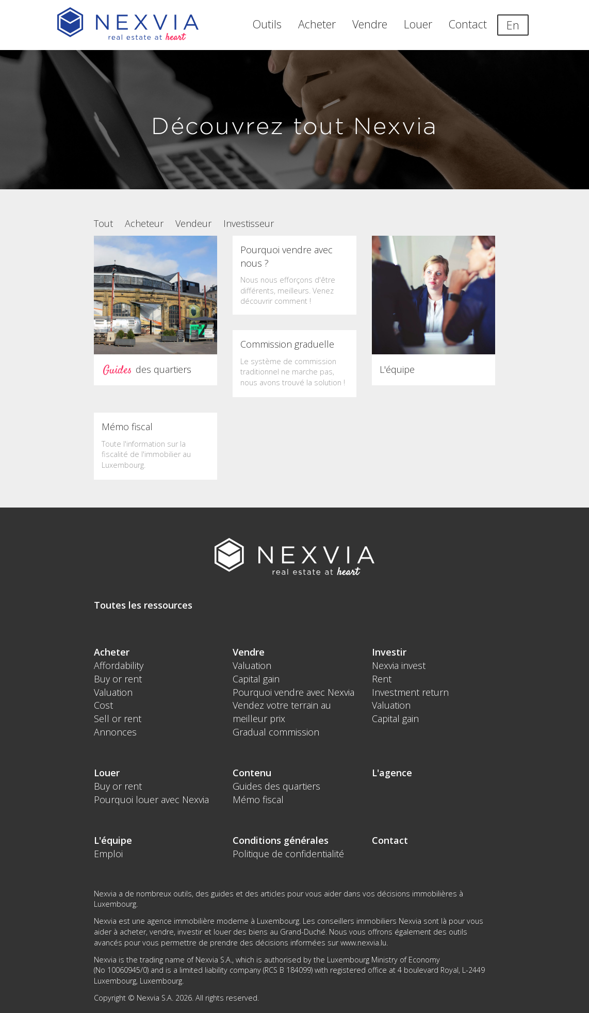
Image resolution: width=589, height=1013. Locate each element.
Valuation (113, 692)
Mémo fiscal (258, 799)
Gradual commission (276, 732)
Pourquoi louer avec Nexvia (151, 799)
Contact (468, 24)
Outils (267, 24)
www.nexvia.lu (363, 942)
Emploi (108, 853)
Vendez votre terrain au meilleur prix (282, 712)
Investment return (410, 692)
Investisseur (248, 223)
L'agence (392, 772)
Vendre (369, 24)
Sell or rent (117, 718)
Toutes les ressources (143, 605)
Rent (381, 679)
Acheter (317, 24)
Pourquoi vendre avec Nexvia (293, 692)
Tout (103, 223)
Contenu (252, 772)
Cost (103, 705)
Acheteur (144, 223)
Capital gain (256, 679)
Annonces (115, 732)
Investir (389, 652)
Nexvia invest (399, 665)
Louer (418, 24)
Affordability (118, 665)
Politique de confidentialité (288, 853)
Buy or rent (118, 679)
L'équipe (113, 840)
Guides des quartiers (276, 786)
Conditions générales (281, 840)
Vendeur (193, 223)
